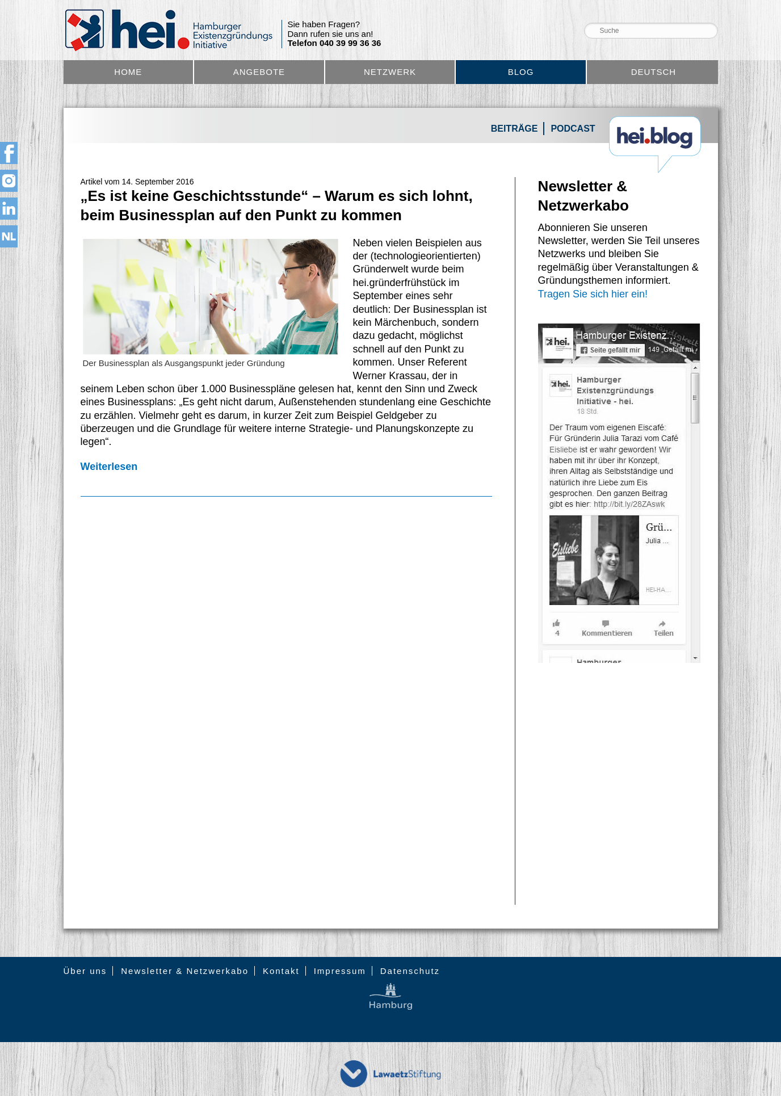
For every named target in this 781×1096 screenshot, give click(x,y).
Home (128, 72)
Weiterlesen (109, 466)
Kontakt (281, 971)
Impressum (340, 971)
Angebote (259, 72)
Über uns (85, 971)
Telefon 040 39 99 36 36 (334, 43)
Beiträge (514, 128)
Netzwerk (390, 72)
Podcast (573, 128)
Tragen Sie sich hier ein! (593, 294)
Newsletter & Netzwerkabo (185, 971)
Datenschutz (410, 971)
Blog (521, 72)
